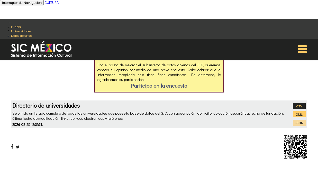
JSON (299, 123)
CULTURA (51, 2)
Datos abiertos (21, 35)
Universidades (21, 31)
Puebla (16, 26)
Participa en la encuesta (159, 85)
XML (299, 114)
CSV (299, 106)
